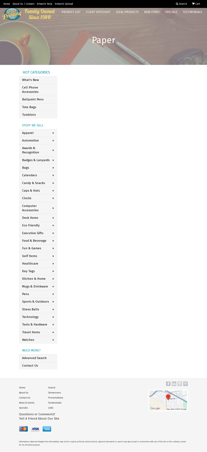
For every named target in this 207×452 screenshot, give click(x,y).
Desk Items (30, 218)
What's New (30, 80)
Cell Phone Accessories (30, 90)
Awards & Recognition (30, 150)
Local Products (127, 14)
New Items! (152, 14)
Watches (28, 340)
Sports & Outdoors (35, 301)
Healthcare (30, 263)
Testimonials (192, 14)
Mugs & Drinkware (35, 286)
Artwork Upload (64, 3)
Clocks (26, 198)
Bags (25, 168)
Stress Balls (30, 309)
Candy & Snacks (33, 183)
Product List (71, 14)
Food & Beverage (34, 241)
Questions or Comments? (37, 414)
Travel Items (31, 332)
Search (51, 387)
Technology (30, 317)
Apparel (28, 133)
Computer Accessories (30, 208)
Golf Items (29, 256)
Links (51, 407)
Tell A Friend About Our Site (39, 418)
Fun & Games (31, 248)
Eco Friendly (31, 225)
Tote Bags (29, 107)
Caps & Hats (31, 190)
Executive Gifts (32, 233)
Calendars (29, 175)
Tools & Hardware (34, 324)
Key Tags (28, 271)
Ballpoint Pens (32, 99)
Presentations (55, 397)
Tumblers (29, 115)
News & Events (26, 402)
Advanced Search (34, 358)
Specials (171, 14)
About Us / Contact (23, 3)
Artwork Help (44, 3)
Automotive (30, 140)
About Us (23, 392)
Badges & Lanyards (36, 160)
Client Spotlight (98, 14)
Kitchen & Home (34, 279)
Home (6, 3)
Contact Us (30, 365)
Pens (25, 294)
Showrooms (54, 392)
